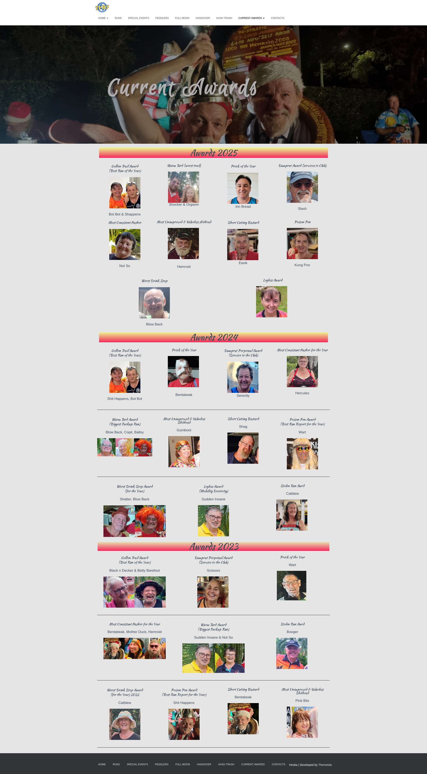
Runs (118, 18)
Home (103, 18)
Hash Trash (224, 18)
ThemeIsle (325, 765)
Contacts (277, 18)
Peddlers (162, 18)
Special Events (138, 18)
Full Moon (182, 18)
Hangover (203, 18)
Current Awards (251, 18)
